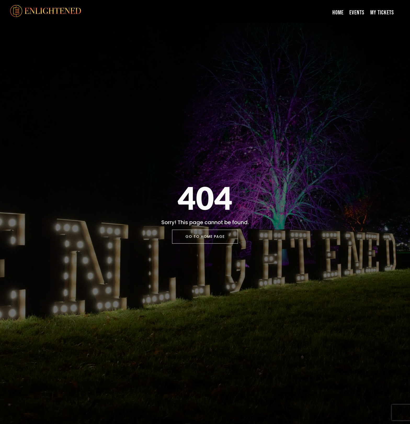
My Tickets (382, 12)
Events (357, 12)
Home (338, 12)
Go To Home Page (205, 236)
